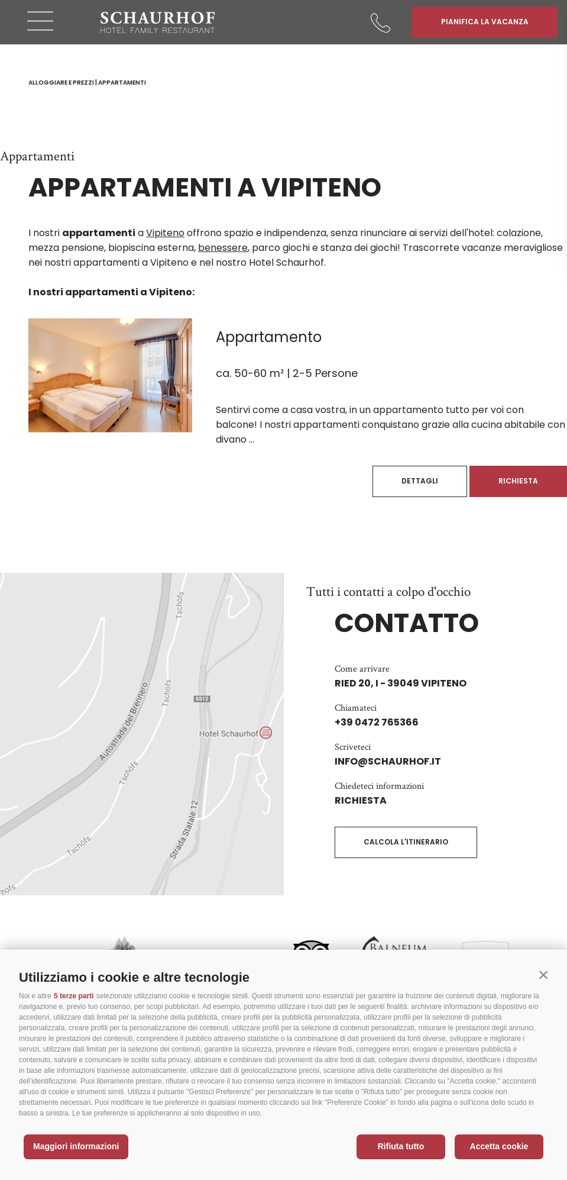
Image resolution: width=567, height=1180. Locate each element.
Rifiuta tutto (401, 1146)
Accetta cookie (499, 1146)
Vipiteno (165, 233)
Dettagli (419, 481)
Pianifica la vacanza (485, 22)
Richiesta (518, 481)
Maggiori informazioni (76, 1146)
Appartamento (269, 337)
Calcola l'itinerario (406, 842)
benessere (223, 247)
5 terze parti (73, 996)
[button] (543, 974)
